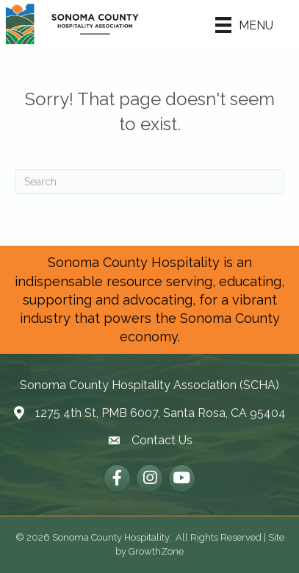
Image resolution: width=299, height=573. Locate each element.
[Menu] (244, 25)
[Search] (149, 181)
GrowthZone (156, 551)
